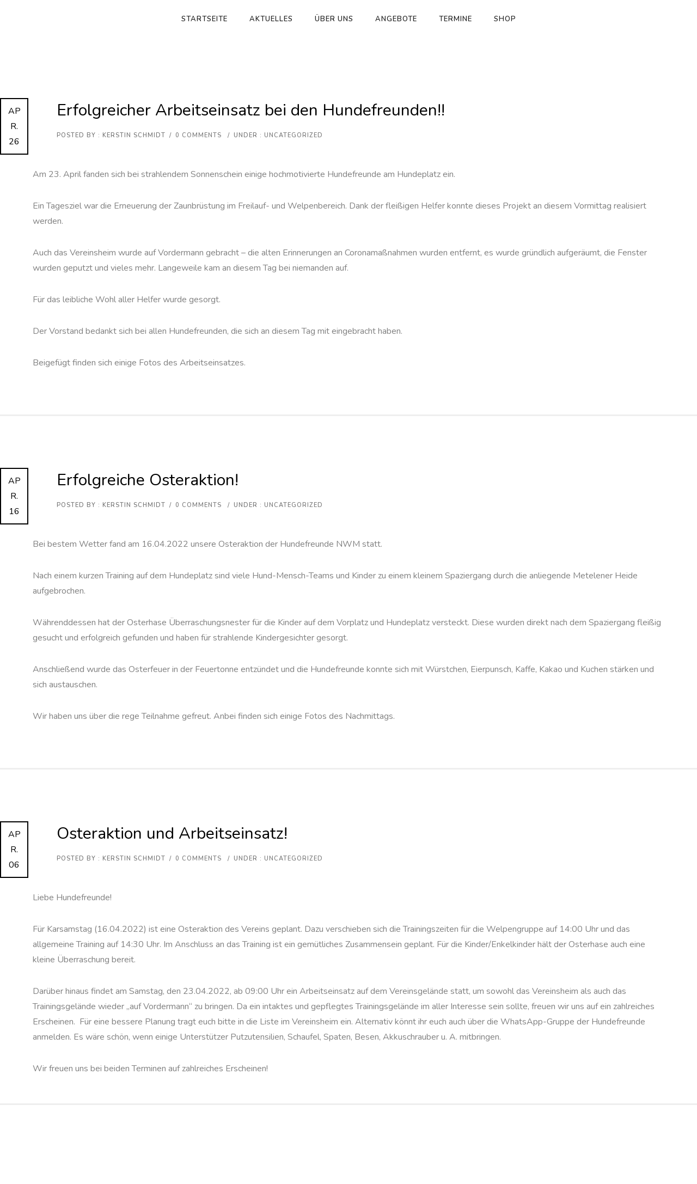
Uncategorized (292, 135)
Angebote (396, 19)
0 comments (198, 135)
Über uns (334, 19)
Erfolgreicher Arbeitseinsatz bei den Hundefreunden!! (251, 110)
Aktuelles (271, 19)
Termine (455, 19)
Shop (505, 19)
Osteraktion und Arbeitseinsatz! (172, 833)
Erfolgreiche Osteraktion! (148, 480)
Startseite (204, 19)
